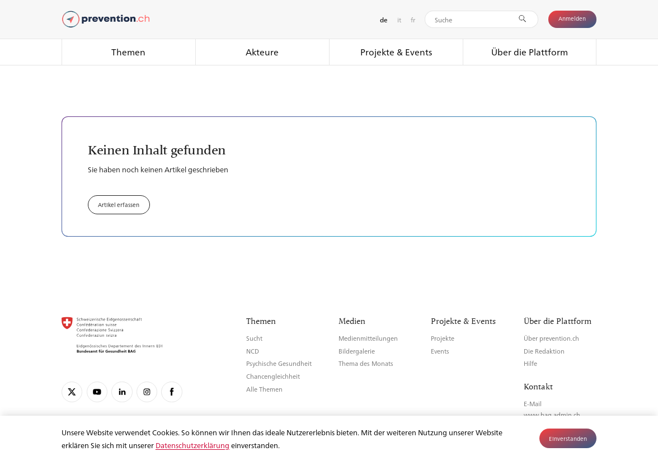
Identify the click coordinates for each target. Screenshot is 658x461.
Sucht (254, 338)
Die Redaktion (544, 351)
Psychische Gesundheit (279, 363)
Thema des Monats (366, 363)
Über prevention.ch (551, 338)
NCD (252, 351)
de (383, 20)
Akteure (262, 52)
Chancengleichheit (273, 376)
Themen (128, 52)
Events (440, 351)
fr (413, 19)
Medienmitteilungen (368, 338)
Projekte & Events (396, 52)
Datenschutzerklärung (192, 445)
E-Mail (533, 403)
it (399, 19)
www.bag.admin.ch (552, 415)
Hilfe (530, 363)
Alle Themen (264, 389)
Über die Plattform (529, 52)
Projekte (442, 338)
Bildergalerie (357, 351)
